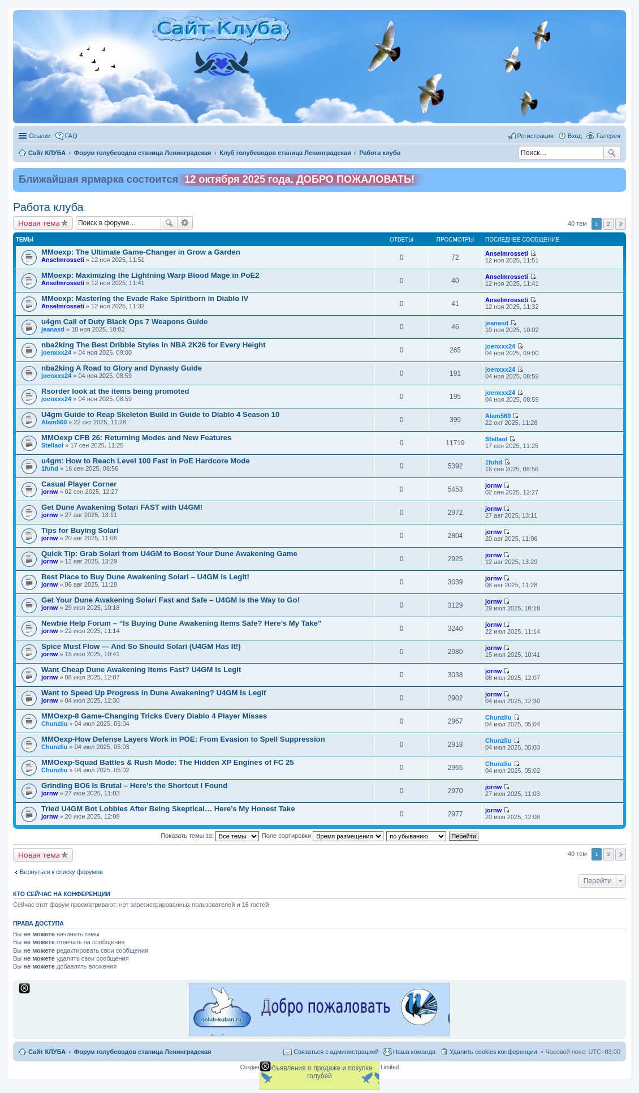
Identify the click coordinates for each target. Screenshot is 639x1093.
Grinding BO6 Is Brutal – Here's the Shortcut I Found (134, 785)
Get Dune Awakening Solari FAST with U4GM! (121, 507)
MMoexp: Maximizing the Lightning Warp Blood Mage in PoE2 (150, 275)
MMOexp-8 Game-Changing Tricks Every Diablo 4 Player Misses (154, 716)
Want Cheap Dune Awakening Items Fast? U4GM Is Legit (141, 669)
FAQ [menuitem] (71, 135)
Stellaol (52, 445)
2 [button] (608, 224)
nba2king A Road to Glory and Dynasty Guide (121, 368)
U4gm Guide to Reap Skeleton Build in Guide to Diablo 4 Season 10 (160, 414)
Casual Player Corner (78, 484)
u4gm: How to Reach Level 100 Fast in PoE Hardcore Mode (145, 461)
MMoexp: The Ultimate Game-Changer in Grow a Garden (140, 252)
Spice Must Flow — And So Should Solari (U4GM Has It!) (141, 646)
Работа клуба (48, 207)
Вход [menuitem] (575, 135)
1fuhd (49, 468)
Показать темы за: (210, 835)
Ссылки (40, 135)
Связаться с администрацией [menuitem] (335, 1051)
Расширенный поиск (185, 223)
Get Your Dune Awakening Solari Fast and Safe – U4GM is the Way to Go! (170, 600)
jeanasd (52, 329)
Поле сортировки (322, 835)
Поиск (611, 153)
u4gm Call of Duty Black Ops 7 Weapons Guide (124, 321)
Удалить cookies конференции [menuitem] (493, 1051)
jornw (49, 491)
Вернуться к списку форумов (61, 871)
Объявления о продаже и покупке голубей (319, 1072)
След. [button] (620, 224)
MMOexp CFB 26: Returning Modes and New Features (136, 437)
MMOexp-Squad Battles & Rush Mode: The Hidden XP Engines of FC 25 (167, 762)
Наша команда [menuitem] (414, 1051)
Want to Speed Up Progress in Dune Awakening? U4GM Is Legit (153, 692)
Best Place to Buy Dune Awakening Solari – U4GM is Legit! (145, 577)
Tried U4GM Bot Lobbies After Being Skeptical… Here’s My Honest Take (168, 808)
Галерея (608, 135)
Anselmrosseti (62, 259)
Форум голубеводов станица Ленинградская (142, 1051)
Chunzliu (54, 723)
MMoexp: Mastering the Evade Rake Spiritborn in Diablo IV (144, 298)
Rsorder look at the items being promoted (115, 391)
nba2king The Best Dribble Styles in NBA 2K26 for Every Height (153, 345)
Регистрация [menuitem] (535, 135)
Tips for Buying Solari (80, 530)
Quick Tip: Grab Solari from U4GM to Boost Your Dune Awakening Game (169, 553)
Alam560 (54, 422)
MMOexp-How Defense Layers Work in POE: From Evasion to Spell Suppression (183, 739)
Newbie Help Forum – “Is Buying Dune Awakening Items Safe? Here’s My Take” (181, 623)
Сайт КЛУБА (47, 1051)
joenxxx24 (56, 352)
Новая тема (39, 223)
